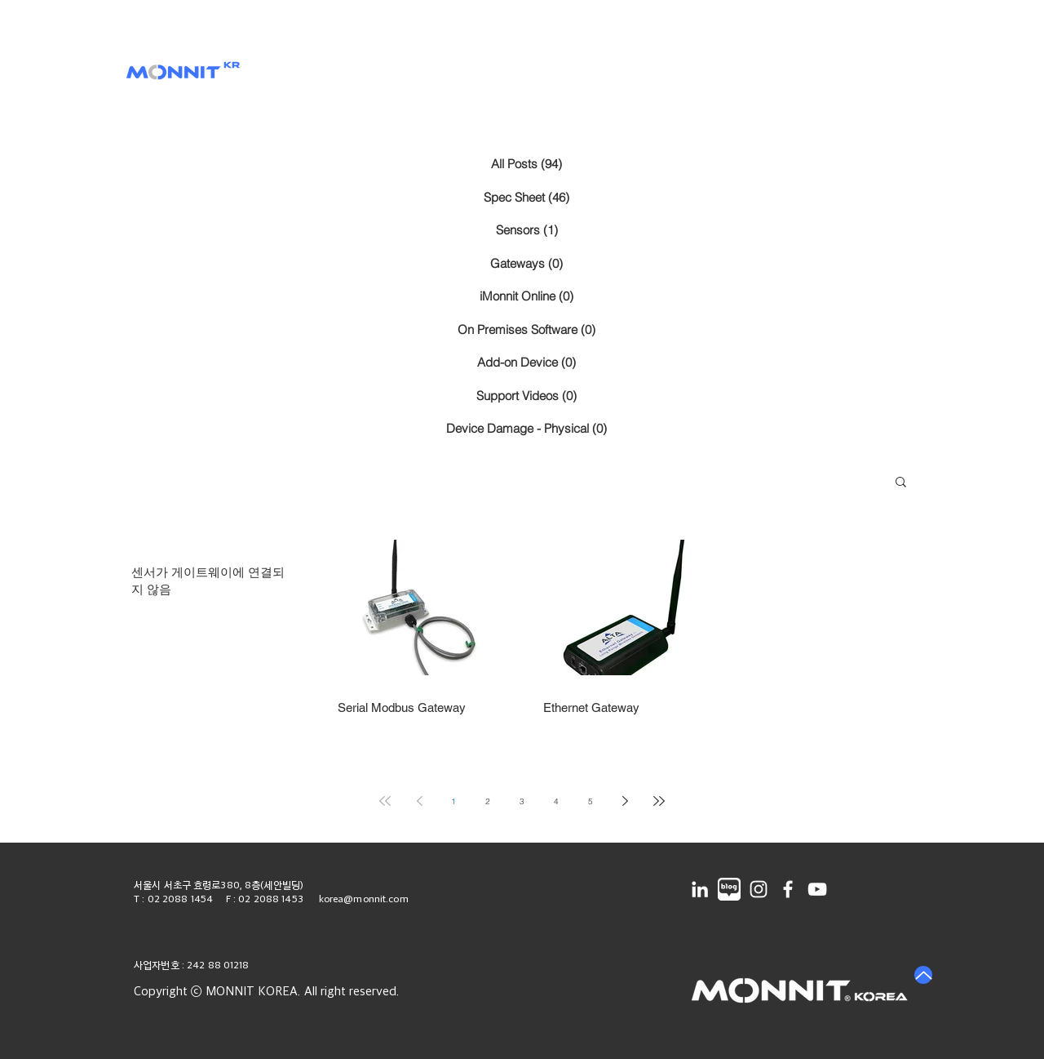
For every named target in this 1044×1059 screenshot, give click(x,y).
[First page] (385, 801)
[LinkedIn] (699, 889)
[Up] (923, 975)
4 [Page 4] (556, 801)
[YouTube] (817, 889)
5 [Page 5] (590, 801)
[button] (436, 72)
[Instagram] (758, 889)
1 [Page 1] (453, 801)
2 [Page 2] (487, 801)
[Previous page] (419, 801)
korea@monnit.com (364, 898)
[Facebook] (787, 889)
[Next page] (624, 801)
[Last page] (659, 801)
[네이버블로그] (729, 889)
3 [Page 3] (522, 801)
